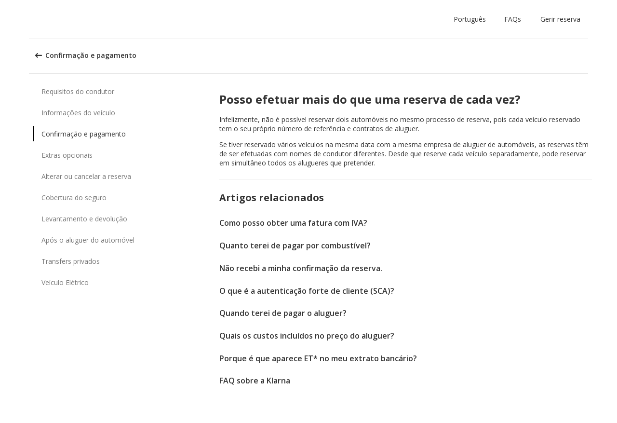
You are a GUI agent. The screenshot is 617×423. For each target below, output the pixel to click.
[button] (471, 19)
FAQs (512, 19)
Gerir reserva (560, 19)
